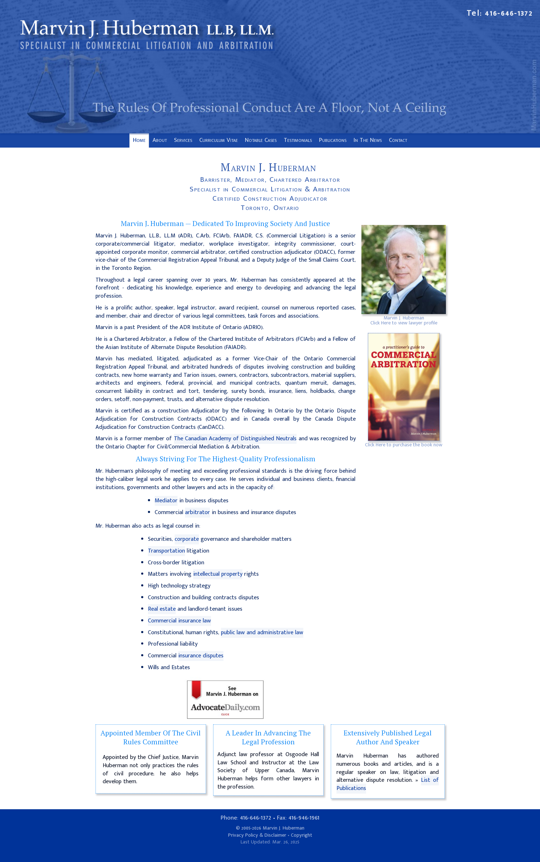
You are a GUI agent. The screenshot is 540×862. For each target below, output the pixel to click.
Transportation (166, 551)
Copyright (301, 835)
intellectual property (217, 574)
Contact (398, 140)
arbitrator (197, 512)
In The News (368, 140)
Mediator (166, 501)
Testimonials (298, 140)
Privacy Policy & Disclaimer (257, 835)
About (160, 140)
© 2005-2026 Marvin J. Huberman (270, 828)
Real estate (162, 609)
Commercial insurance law (179, 621)
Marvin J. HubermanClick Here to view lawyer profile (403, 320)
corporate (187, 539)
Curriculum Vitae (218, 140)
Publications (332, 140)
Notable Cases (261, 140)
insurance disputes (200, 656)
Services (183, 140)
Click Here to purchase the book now (403, 445)
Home (139, 140)
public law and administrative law (262, 632)
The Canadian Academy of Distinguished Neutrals (235, 438)
